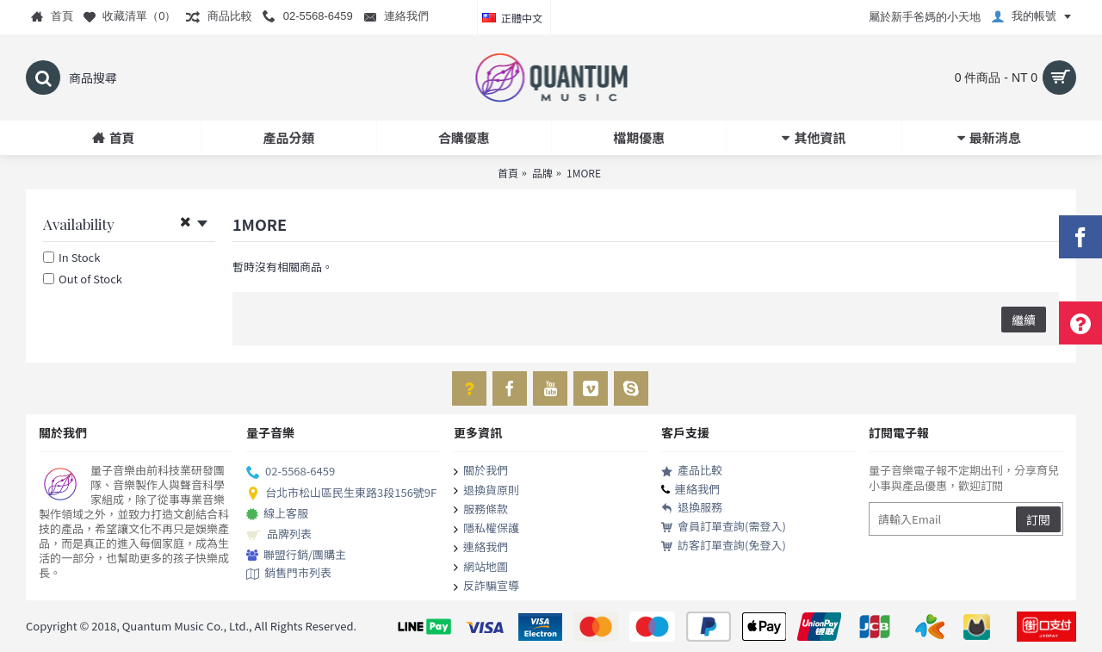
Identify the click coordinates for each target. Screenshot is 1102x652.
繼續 (1024, 319)
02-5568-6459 (290, 472)
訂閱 (1038, 519)
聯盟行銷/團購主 (296, 555)
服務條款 (481, 509)
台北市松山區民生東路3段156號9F (341, 493)
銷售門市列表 (288, 573)
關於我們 (481, 471)
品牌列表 (279, 534)
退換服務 (691, 508)
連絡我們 (481, 547)
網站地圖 (481, 567)
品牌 (542, 172)
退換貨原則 (486, 491)
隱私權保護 (486, 528)
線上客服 (277, 514)
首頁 (508, 172)
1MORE (583, 172)
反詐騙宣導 (486, 586)
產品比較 (691, 471)
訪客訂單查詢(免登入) (723, 545)
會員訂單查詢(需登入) (723, 526)
